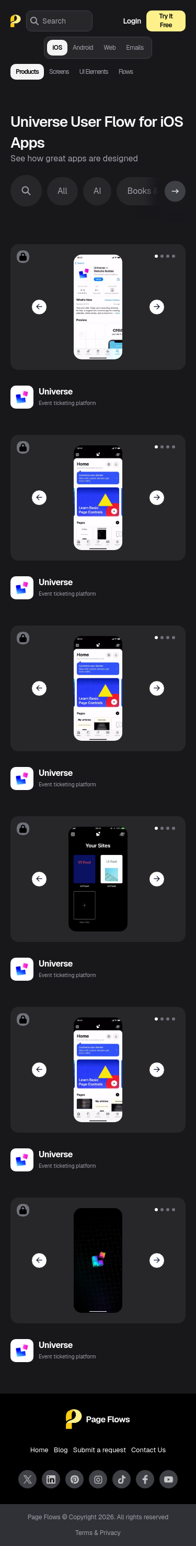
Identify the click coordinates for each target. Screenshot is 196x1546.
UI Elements (93, 72)
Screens (59, 72)
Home (39, 1449)
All (62, 190)
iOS (57, 47)
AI (97, 190)
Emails (134, 47)
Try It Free (166, 20)
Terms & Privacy (98, 1533)
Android (83, 47)
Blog (61, 1449)
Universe (56, 391)
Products (27, 72)
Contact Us (148, 1449)
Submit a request (99, 1449)
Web (109, 47)
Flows (126, 72)
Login (132, 21)
